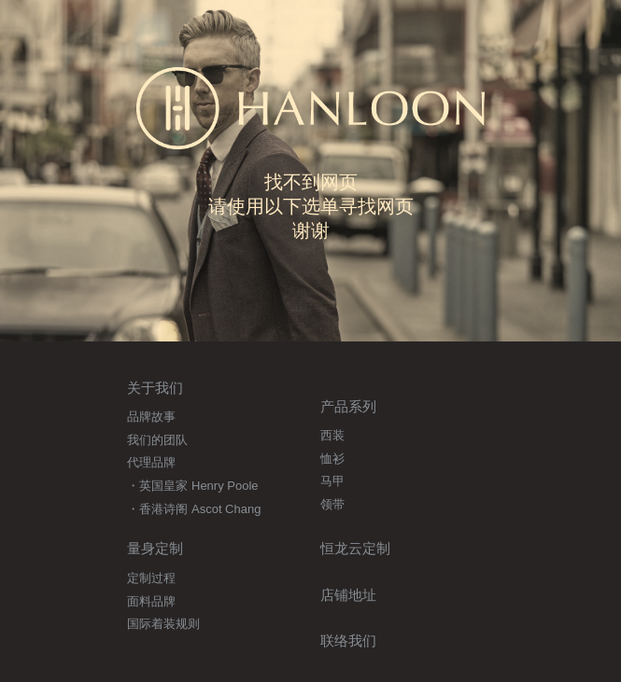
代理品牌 (151, 462)
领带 (332, 504)
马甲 (332, 481)
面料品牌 (151, 601)
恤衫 (332, 459)
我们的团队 (157, 440)
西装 (332, 435)
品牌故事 (151, 417)
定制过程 (151, 578)
